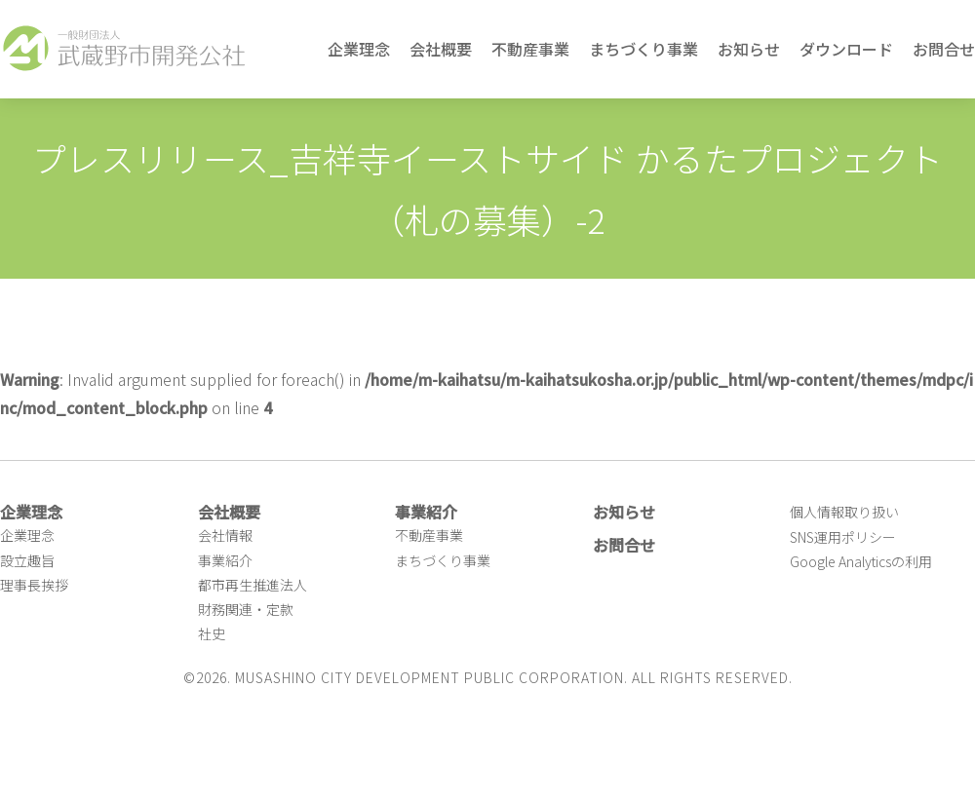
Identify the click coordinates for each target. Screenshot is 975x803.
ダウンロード (846, 48)
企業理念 (359, 48)
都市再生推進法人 (252, 584)
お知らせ (749, 48)
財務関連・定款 (245, 609)
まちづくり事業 (643, 48)
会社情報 (225, 535)
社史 (211, 633)
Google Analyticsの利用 (861, 561)
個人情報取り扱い (844, 511)
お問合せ (944, 48)
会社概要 (441, 48)
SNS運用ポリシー (843, 537)
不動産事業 (530, 48)
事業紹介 (225, 560)
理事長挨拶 (34, 584)
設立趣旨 (27, 560)
